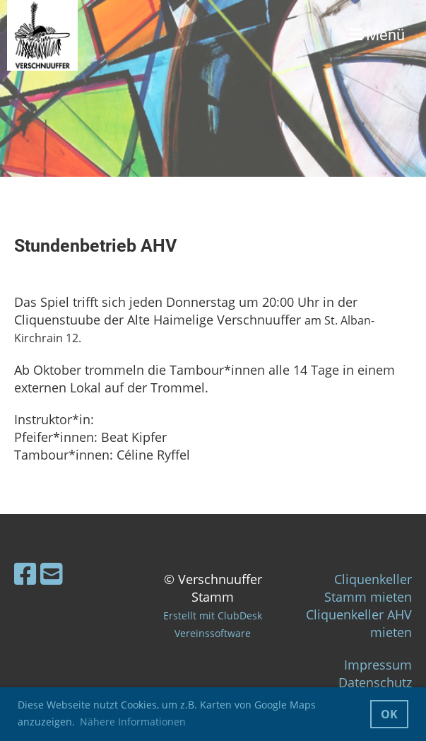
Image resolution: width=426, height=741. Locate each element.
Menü (377, 35)
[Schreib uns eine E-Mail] (51, 573)
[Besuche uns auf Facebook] (25, 573)
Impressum (378, 664)
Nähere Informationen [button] (133, 721)
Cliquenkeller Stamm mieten (368, 588)
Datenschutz (375, 682)
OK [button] (389, 714)
